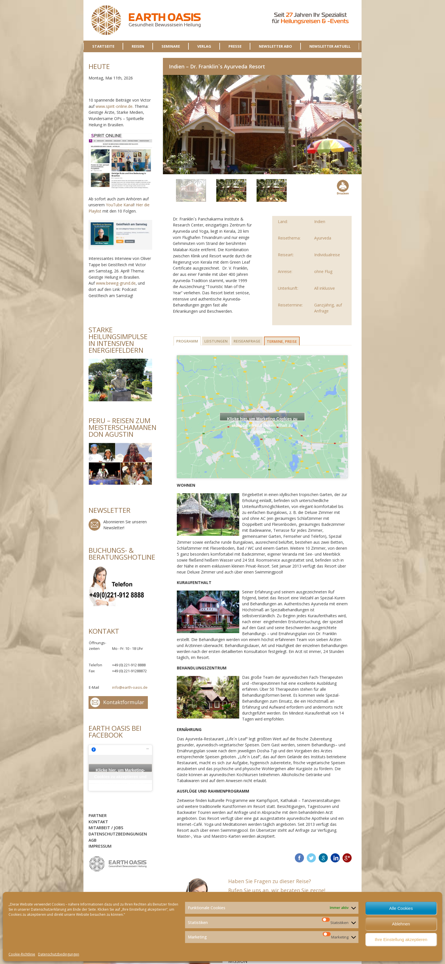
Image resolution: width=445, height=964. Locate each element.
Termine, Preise (282, 341)
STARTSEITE (103, 46)
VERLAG (204, 46)
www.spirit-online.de (114, 106)
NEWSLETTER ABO (275, 46)
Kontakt (98, 821)
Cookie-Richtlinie (22, 954)
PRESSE (235, 46)
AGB (92, 840)
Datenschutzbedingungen (58, 954)
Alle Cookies (401, 908)
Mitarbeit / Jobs (106, 827)
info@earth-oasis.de (130, 687)
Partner (98, 815)
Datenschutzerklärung (48, 909)
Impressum (100, 846)
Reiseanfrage (247, 341)
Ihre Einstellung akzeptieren (401, 939)
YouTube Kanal (120, 204)
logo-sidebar (118, 864)
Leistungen (216, 341)
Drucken (342, 187)
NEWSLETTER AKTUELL (329, 46)
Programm (187, 341)
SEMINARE (170, 46)
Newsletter (94, 525)
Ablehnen (401, 923)
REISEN (138, 46)
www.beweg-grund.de (116, 283)
